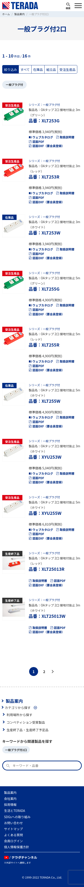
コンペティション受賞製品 (25, 722)
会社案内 (10, 798)
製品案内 (14, 701)
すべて (25, 69)
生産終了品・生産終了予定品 (27, 729)
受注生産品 (67, 69)
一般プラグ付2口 (16, 750)
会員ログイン (13, 841)
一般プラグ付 (14, 84)
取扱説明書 (65, 137)
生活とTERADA (14, 810)
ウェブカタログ (41, 137)
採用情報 (10, 804)
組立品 (51, 69)
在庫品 (38, 69)
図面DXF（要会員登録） (47, 146)
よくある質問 (13, 835)
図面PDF (36, 142)
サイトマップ (13, 829)
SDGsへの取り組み (17, 817)
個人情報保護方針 (16, 847)
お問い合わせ (13, 823)
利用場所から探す (19, 714)
